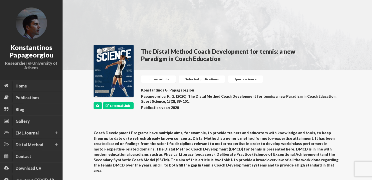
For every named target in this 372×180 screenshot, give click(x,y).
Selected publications (202, 79)
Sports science (245, 79)
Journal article (158, 79)
